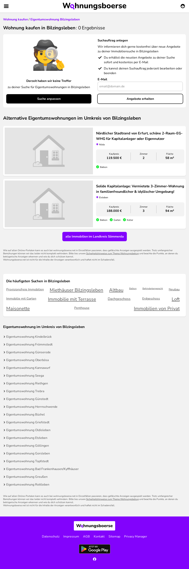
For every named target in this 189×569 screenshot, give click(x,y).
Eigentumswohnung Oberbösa (27, 360)
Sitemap (114, 536)
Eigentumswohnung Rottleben (27, 484)
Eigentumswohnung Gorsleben (28, 453)
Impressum (71, 536)
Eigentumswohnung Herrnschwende (31, 407)
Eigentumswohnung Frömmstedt (29, 344)
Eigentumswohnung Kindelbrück (29, 337)
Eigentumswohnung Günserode (28, 352)
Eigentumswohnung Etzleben (26, 438)
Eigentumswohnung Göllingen (27, 446)
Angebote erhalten (140, 99)
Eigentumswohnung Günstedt (27, 399)
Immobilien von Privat (157, 309)
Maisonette (18, 309)
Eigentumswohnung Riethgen (27, 383)
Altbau (116, 290)
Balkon (133, 288)
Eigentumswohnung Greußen (27, 477)
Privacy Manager (135, 536)
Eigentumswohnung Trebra (25, 391)
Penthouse (81, 308)
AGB (86, 536)
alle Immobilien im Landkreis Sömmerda (94, 236)
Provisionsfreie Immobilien (25, 289)
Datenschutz (50, 536)
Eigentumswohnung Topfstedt (27, 461)
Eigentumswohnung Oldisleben (28, 430)
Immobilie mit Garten (21, 298)
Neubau (174, 289)
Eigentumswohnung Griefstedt (27, 422)
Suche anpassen (49, 99)
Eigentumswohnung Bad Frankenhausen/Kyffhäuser (42, 469)
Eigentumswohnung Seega (25, 375)
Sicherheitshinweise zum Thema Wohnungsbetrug (112, 253)
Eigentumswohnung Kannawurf (28, 368)
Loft (176, 299)
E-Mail (102, 79)
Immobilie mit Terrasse (72, 299)
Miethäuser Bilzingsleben (76, 290)
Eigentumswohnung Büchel (25, 414)
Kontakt (99, 536)
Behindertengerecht (152, 288)
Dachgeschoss (119, 298)
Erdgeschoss (151, 298)
